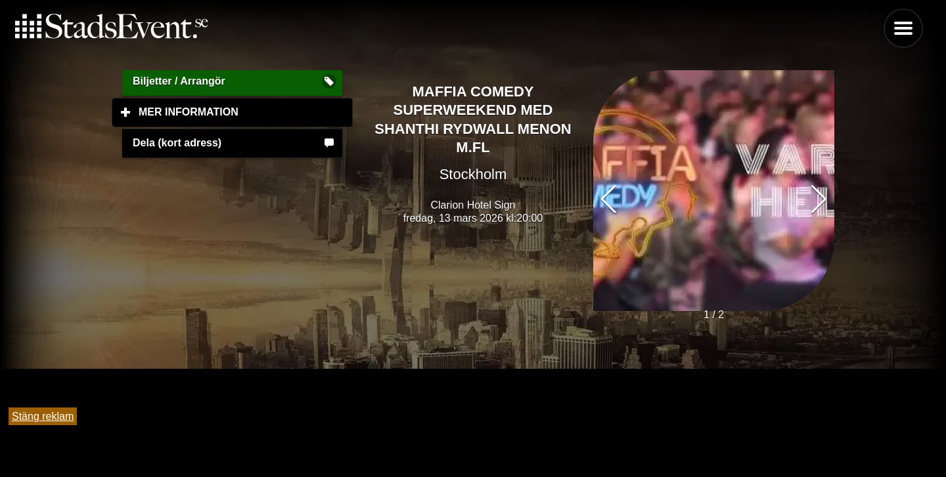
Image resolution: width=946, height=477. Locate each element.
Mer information (246, 111)
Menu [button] (903, 28)
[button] (819, 199)
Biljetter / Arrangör (179, 81)
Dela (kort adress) (177, 142)
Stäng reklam (43, 416)
